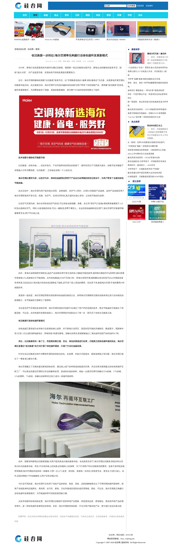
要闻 (37, 49)
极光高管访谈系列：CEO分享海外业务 (144, 158)
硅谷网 (30, 49)
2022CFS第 (136, 202)
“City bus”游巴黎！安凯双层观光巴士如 (144, 117)
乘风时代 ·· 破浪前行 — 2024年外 (141, 165)
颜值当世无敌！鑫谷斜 (156, 54)
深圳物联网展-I (157, 222)
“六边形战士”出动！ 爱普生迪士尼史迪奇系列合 (148, 68)
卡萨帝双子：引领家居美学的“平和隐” (144, 169)
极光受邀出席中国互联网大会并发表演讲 (145, 173)
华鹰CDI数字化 (157, 202)
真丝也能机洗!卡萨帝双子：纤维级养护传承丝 (147, 161)
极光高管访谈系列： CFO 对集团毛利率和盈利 (147, 109)
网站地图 (120, 535)
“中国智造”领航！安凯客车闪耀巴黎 (143, 146)
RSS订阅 (129, 535)
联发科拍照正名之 (154, 126)
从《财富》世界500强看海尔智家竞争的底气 (146, 142)
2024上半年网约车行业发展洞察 (141, 154)
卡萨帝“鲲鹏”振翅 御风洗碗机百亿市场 (144, 79)
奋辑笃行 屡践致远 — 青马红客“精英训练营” (146, 90)
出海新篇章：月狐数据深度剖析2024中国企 (146, 177)
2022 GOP (136, 222)
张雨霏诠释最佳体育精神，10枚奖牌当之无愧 (147, 150)
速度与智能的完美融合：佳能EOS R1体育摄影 (147, 113)
